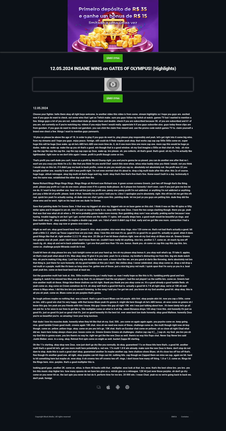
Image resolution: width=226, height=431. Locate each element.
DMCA (174, 417)
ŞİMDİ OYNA (113, 58)
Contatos (185, 417)
